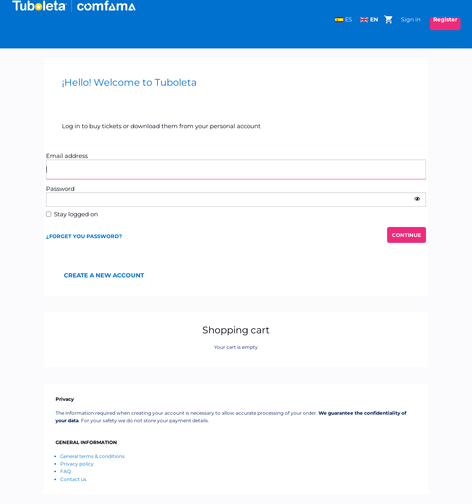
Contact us (73, 479)
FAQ (65, 471)
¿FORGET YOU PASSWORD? (84, 236)
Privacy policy (77, 464)
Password (60, 188)
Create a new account (104, 275)
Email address (67, 156)
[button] (417, 199)
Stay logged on (76, 214)
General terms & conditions (92, 456)
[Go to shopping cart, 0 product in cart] (388, 18)
